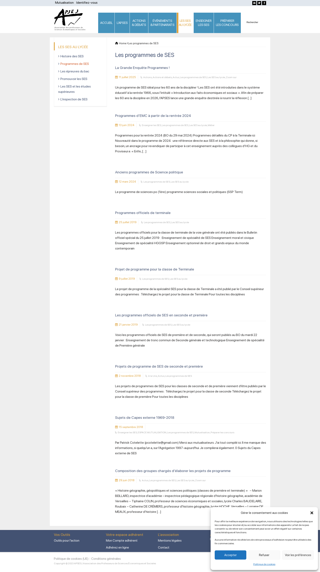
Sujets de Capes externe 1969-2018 (144, 417)
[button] (312, 513)
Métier (211, 125)
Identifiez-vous (87, 2)
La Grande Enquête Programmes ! (142, 67)
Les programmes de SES (193, 77)
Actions (147, 77)
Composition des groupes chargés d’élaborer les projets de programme (173, 471)
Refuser (264, 555)
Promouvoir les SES (73, 79)
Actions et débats (162, 77)
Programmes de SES (74, 64)
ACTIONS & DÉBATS (139, 23)
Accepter (230, 555)
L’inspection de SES (74, 99)
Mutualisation (64, 2)
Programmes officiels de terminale (143, 213)
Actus (176, 77)
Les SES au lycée (216, 77)
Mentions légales (170, 540)
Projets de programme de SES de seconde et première (159, 366)
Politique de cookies (264, 564)
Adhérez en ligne (117, 547)
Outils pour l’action (66, 540)
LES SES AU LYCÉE (185, 23)
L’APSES (122, 23)
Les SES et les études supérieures (74, 89)
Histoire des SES (72, 56)
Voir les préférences (298, 555)
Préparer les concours (222, 432)
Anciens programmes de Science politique (149, 172)
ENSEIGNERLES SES (203, 23)
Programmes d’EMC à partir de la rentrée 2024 (153, 115)
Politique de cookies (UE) (71, 559)
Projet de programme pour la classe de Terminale (154, 269)
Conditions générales (106, 559)
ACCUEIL (106, 23)
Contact (163, 547)
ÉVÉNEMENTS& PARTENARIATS (162, 23)
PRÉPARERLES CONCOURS (227, 23)
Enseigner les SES (151, 125)
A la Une (152, 376)
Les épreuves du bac (74, 71)
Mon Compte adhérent (122, 540)
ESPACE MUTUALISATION (152, 432)
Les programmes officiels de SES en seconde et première (161, 315)
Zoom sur (231, 77)
